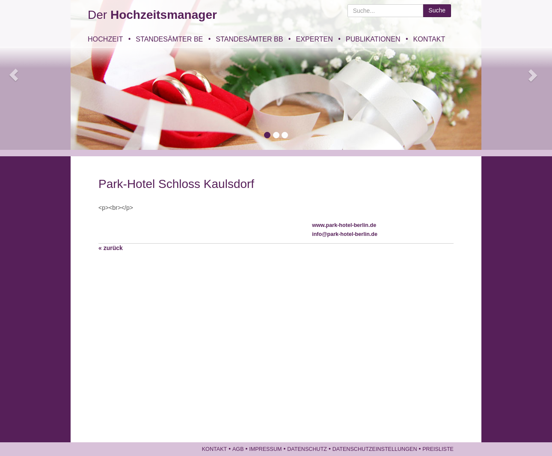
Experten (314, 39)
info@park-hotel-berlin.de (344, 234)
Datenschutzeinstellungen (374, 449)
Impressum (265, 449)
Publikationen (373, 39)
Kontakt (429, 39)
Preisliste (438, 449)
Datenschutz (307, 449)
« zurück (110, 247)
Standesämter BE (169, 39)
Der (152, 14)
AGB (238, 449)
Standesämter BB (249, 39)
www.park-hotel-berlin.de (344, 225)
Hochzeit (105, 39)
